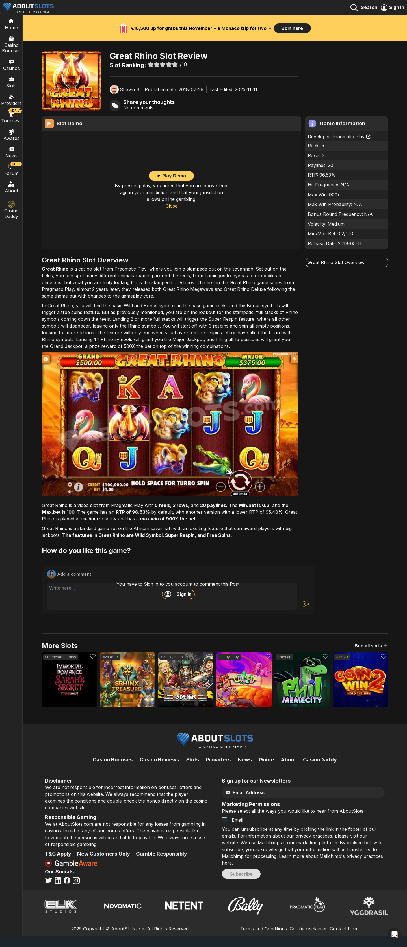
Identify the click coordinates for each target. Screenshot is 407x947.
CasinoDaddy (320, 770)
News (245, 770)
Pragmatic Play (351, 137)
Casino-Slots (72, 37)
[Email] (291, 803)
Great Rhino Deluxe (245, 300)
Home (48, 37)
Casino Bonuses (11, 44)
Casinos (11, 64)
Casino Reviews (159, 770)
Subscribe (241, 884)
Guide (266, 770)
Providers (218, 770)
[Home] (11, 23)
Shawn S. (130, 89)
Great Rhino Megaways (188, 300)
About (11, 187)
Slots (11, 82)
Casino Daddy (11, 210)
